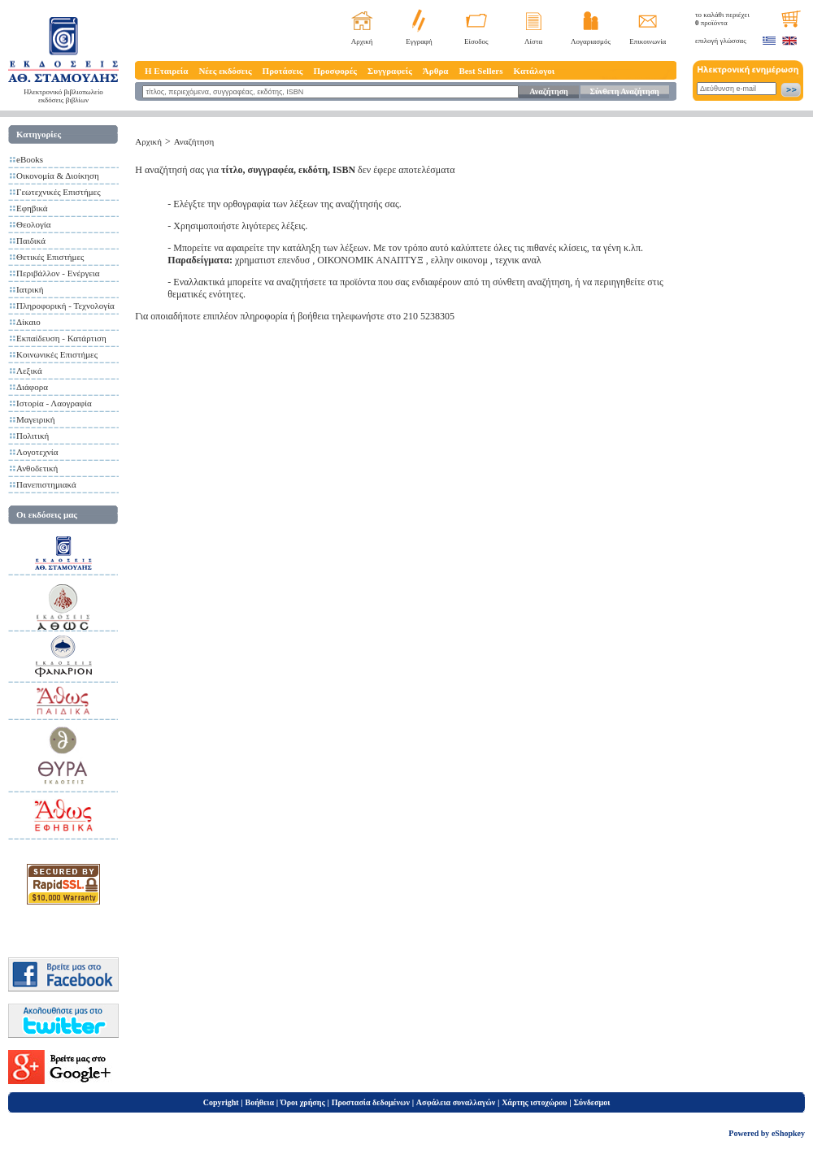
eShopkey (788, 1133)
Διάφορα (32, 387)
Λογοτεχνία (37, 452)
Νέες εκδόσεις (224, 71)
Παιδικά (31, 240)
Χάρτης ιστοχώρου (534, 1102)
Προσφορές (335, 71)
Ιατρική (30, 289)
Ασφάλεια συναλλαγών (455, 1102)
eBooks (29, 159)
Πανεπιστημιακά (46, 484)
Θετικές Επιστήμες (50, 257)
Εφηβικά (32, 208)
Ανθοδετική (37, 468)
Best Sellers (480, 71)
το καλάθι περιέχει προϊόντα (722, 19)
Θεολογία (33, 224)
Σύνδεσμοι (591, 1102)
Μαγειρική (35, 419)
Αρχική (362, 41)
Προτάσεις (283, 71)
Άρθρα (436, 71)
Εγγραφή (419, 41)
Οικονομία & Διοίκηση (57, 175)
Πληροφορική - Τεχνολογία (65, 305)
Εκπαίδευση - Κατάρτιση (61, 338)
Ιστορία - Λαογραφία (54, 403)
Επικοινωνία (647, 41)
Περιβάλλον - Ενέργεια (58, 273)
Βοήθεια (260, 1102)
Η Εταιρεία (166, 71)
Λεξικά (29, 370)
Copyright (221, 1102)
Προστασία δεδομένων (371, 1102)
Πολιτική (32, 435)
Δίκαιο (28, 322)
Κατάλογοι (534, 71)
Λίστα (533, 41)
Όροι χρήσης (302, 1102)
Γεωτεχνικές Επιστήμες (58, 192)
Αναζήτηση (548, 91)
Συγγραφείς (389, 71)
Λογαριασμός (591, 41)
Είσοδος (476, 41)
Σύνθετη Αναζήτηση (624, 91)
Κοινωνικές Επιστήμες (57, 354)
